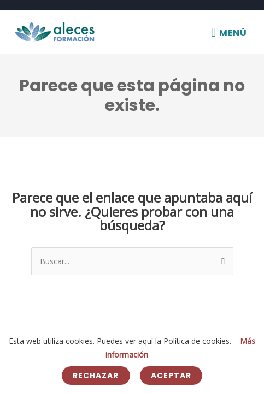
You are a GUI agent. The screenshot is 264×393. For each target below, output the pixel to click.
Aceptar (171, 375)
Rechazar (96, 375)
